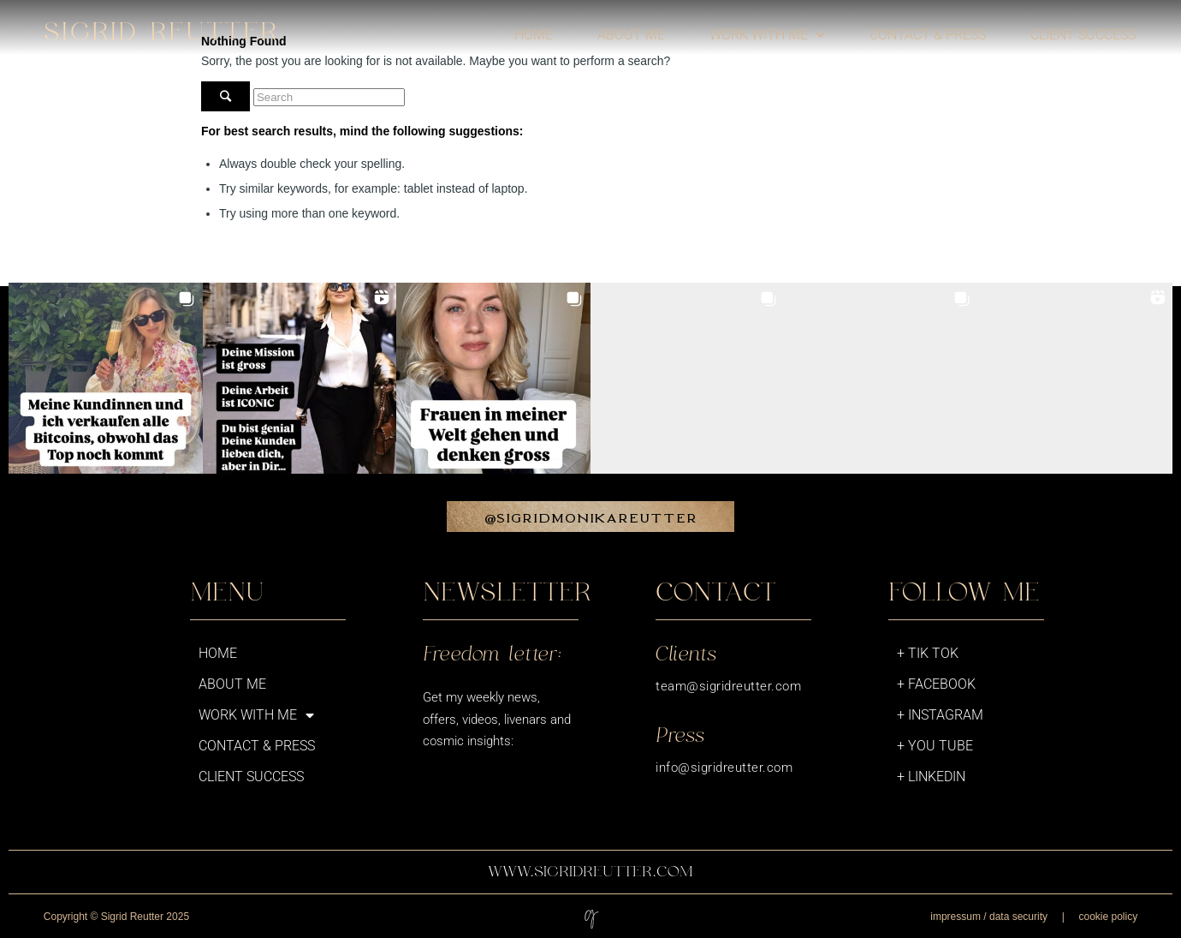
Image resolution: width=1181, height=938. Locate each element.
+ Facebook (936, 684)
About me (631, 35)
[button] (106, 380)
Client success (1083, 35)
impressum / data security (988, 917)
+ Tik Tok (927, 653)
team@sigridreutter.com (728, 686)
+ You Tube (935, 746)
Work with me (767, 34)
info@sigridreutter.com (724, 767)
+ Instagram (940, 715)
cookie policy (1107, 917)
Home (533, 35)
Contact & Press (927, 35)
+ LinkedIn (931, 776)
